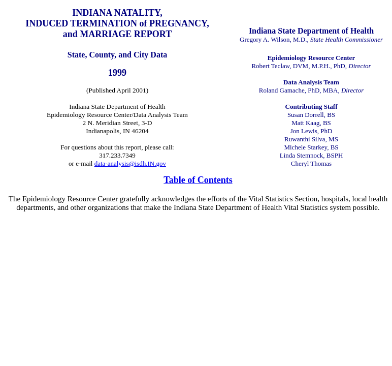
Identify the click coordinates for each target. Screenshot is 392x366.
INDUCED (46, 23)
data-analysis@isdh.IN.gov (130, 163)
